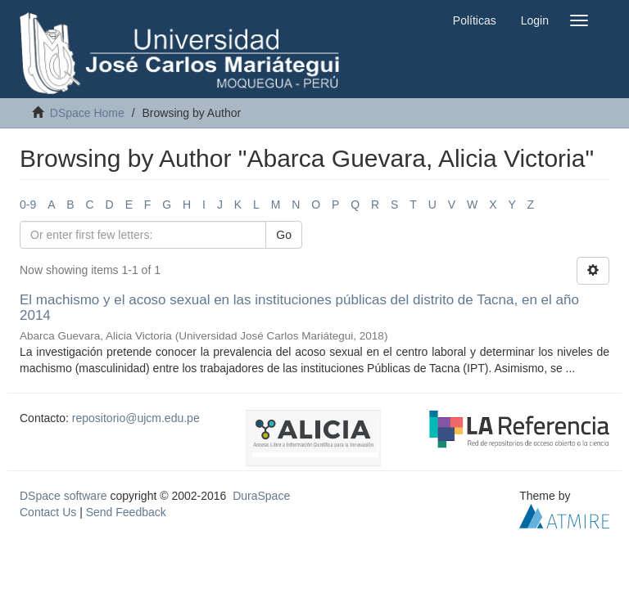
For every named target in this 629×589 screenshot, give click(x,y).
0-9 (28, 204)
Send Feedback (126, 512)
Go (284, 234)
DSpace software (63, 495)
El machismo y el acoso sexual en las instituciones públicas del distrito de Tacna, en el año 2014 (299, 307)
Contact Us (48, 512)
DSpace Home (87, 112)
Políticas (474, 20)
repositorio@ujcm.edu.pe (136, 418)
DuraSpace (261, 495)
